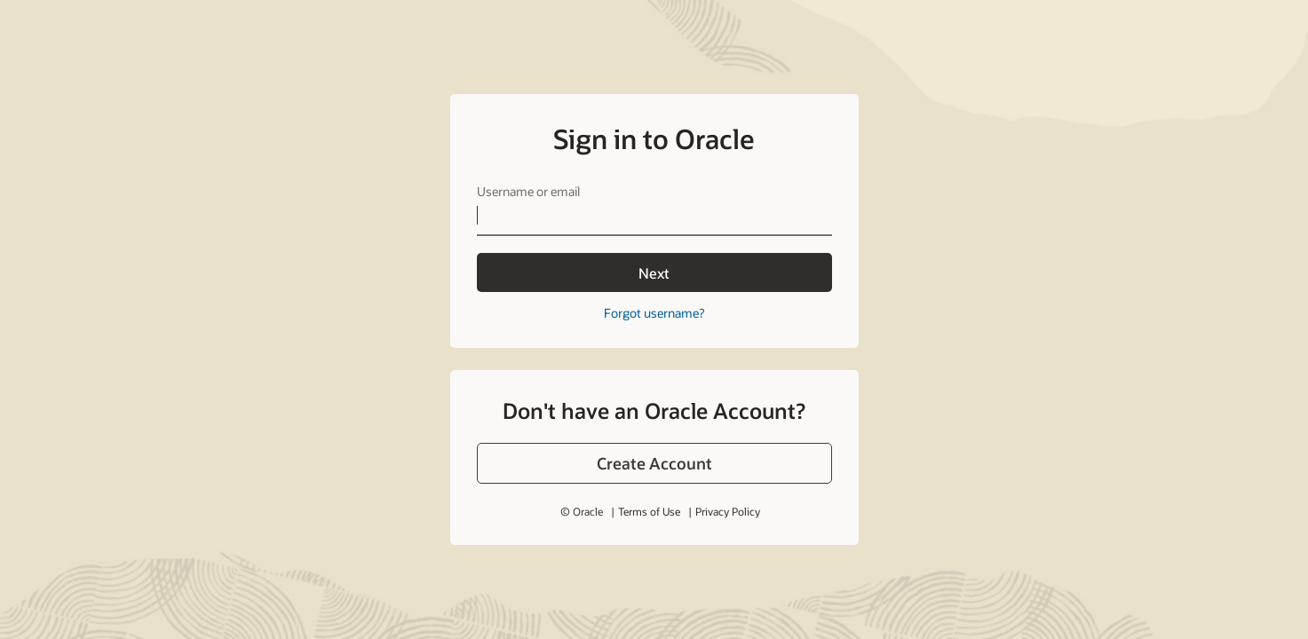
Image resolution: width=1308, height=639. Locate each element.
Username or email (528, 191)
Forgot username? (654, 312)
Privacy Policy (727, 511)
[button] (654, 463)
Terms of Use (649, 511)
